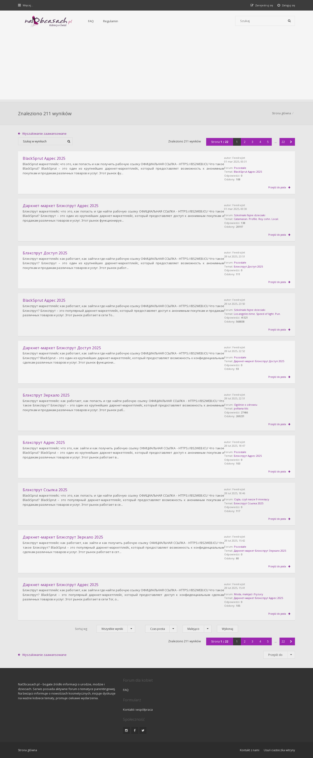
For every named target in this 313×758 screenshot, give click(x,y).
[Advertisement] (156, 67)
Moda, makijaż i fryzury (260, 590)
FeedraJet (250, 158)
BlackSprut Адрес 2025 (260, 172)
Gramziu (46, 742)
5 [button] (267, 142)
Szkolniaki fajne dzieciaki (261, 215)
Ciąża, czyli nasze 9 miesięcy (263, 496)
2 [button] (244, 142)
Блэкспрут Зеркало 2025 (46, 393)
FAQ (78, 21)
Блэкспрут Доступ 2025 (260, 266)
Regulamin (98, 21)
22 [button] (283, 142)
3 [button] (252, 142)
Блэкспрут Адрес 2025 (260, 453)
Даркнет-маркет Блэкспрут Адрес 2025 (61, 205)
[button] (291, 142)
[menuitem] (286, 5)
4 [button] (260, 142)
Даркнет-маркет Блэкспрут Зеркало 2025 (63, 533)
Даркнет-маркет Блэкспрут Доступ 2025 (62, 346)
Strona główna (281, 114)
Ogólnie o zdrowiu (257, 403)
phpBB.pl (65, 746)
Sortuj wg (81, 625)
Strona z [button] (219, 142)
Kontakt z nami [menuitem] (249, 726)
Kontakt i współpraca (220, 686)
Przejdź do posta (277, 187)
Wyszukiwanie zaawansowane (44, 134)
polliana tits (253, 407)
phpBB (51, 739)
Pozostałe (252, 168)
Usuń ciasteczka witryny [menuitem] (279, 726)
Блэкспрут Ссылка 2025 (260, 500)
